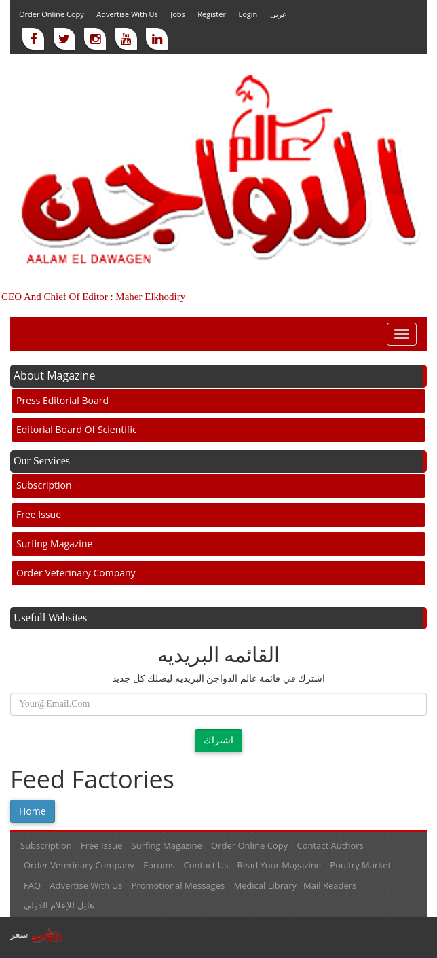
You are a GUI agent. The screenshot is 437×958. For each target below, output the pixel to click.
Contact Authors (330, 845)
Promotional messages (178, 885)
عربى (278, 14)
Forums (158, 865)
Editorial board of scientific (76, 429)
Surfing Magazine (54, 543)
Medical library (265, 885)
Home (32, 811)
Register (211, 14)
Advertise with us (127, 14)
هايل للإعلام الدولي (59, 905)
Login (247, 14)
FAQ (32, 885)
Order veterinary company (76, 572)
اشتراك (218, 740)
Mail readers (329, 885)
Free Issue (38, 514)
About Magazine (54, 375)
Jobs (177, 14)
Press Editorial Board (62, 400)
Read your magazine (279, 865)
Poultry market (360, 865)
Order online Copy (51, 14)
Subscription (44, 485)
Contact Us (206, 865)
